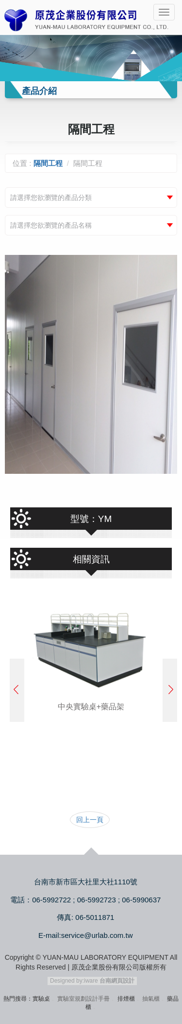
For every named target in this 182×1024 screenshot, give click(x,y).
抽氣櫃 (151, 998)
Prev (17, 690)
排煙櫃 (126, 998)
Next (170, 690)
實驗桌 (41, 998)
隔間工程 (48, 163)
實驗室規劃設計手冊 (83, 998)
